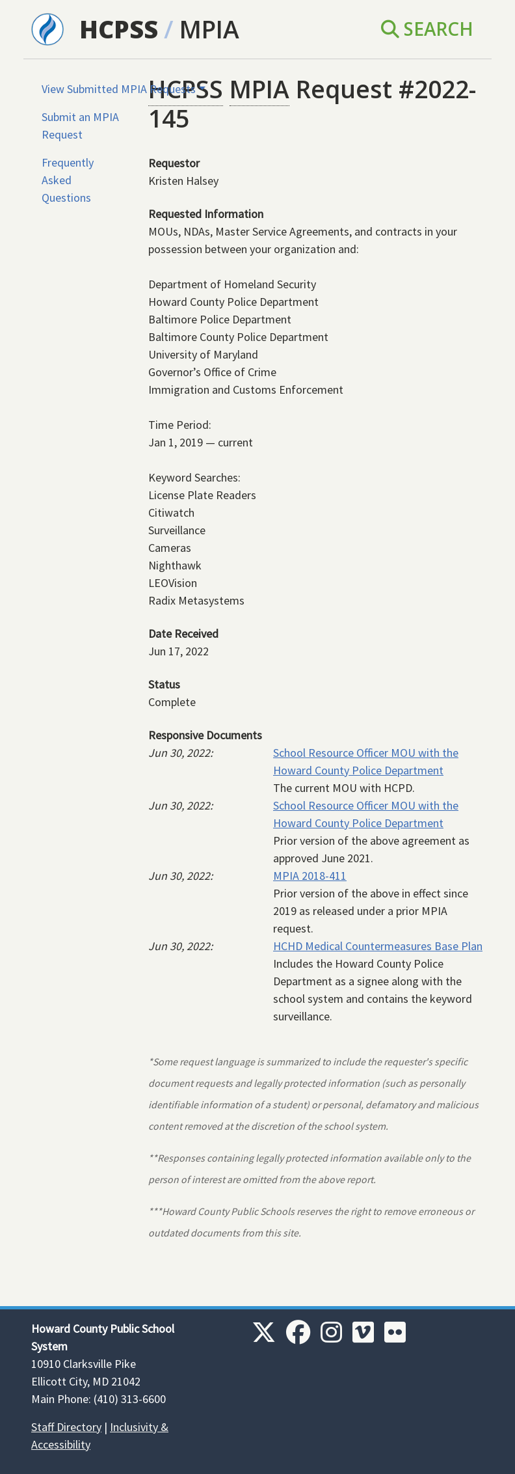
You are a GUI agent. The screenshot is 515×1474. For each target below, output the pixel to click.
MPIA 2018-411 (310, 875)
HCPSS (118, 29)
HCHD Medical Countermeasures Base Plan (377, 945)
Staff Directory (66, 1426)
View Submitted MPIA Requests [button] (119, 88)
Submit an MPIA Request (80, 125)
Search (427, 28)
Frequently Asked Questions (68, 180)
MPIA (209, 29)
